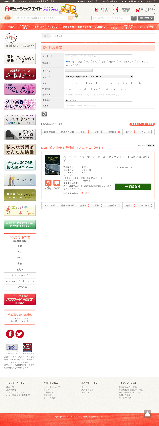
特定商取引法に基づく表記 (131, 390)
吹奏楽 (9, 26)
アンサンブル (53, 26)
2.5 (89, 83)
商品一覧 (10, 387)
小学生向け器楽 (25, 26)
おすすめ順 (50, 132)
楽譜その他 (68, 26)
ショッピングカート (15, 392)
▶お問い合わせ (94, 1)
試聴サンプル (48, 185)
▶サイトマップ (148, 1)
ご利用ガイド (50, 392)
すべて (70, 61)
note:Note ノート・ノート (20, 281)
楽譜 (20, 246)
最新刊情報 (11, 390)
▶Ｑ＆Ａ (82, 1)
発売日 (85, 132)
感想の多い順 (68, 132)
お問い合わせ (125, 395)
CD (20, 251)
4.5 (118, 83)
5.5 (132, 83)
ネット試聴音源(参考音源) (18, 395)
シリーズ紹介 (50, 398)
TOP (46, 36)
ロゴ (42, 13)
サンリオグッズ (113, 26)
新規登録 (123, 9)
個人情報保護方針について (131, 392)
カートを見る (144, 9)
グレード (146, 132)
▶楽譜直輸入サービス (113, 1)
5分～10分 (109, 89)
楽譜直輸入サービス (128, 387)
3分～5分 (95, 89)
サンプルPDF (56, 185)
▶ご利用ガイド (132, 1)
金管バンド (39, 26)
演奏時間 (113, 132)
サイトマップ (125, 398)
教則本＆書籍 (84, 26)
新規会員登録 (87, 390)
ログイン (103, 9)
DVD (19, 257)
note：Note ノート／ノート (129, 26)
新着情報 (48, 395)
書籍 (20, 263)
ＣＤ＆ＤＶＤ (100, 26)
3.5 (103, 83)
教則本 (19, 269)
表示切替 (142, 124)
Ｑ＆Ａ (47, 390)
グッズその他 (148, 26)
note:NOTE (141, 61)
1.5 (75, 83)
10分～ (122, 89)
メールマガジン (88, 392)
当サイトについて (52, 387)
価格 (98, 132)
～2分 (70, 89)
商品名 (130, 132)
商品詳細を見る (133, 187)
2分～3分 (81, 89)
